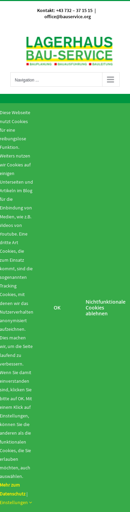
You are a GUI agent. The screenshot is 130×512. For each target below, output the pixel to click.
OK (57, 307)
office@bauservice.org (67, 16)
